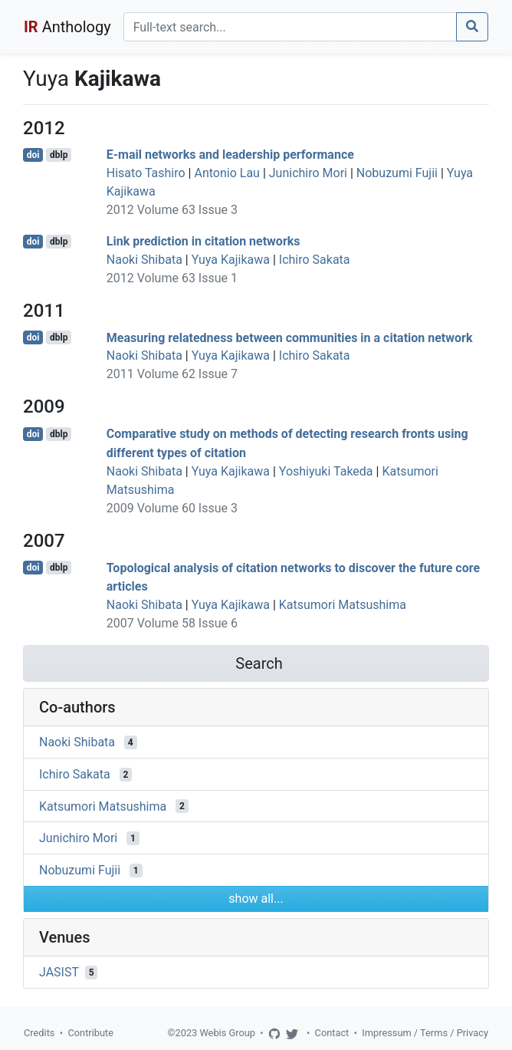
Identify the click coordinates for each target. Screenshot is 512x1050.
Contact (332, 1032)
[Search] (290, 26)
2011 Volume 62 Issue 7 (172, 374)
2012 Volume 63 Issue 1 (172, 278)
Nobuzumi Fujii (397, 173)
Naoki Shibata (144, 259)
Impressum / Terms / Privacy (425, 1032)
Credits (39, 1032)
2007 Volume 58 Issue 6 (172, 623)
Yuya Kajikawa (231, 259)
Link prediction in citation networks (203, 241)
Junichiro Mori (308, 173)
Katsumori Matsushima (342, 604)
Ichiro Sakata (314, 259)
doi (33, 155)
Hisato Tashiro (146, 173)
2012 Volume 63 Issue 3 (172, 209)
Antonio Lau (226, 173)
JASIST (59, 972)
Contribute (90, 1032)
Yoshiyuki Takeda (326, 471)
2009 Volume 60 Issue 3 (172, 508)
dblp (58, 155)
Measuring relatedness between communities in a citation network (290, 337)
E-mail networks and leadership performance (230, 154)
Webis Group (227, 1032)
